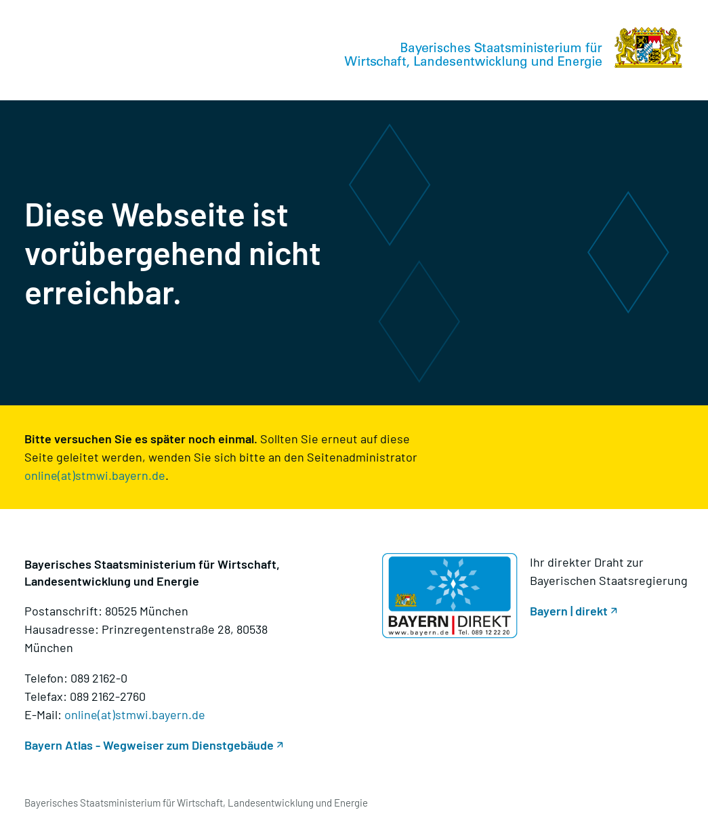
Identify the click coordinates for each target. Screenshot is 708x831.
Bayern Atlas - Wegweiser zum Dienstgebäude (149, 744)
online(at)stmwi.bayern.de (94, 475)
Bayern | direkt (569, 610)
